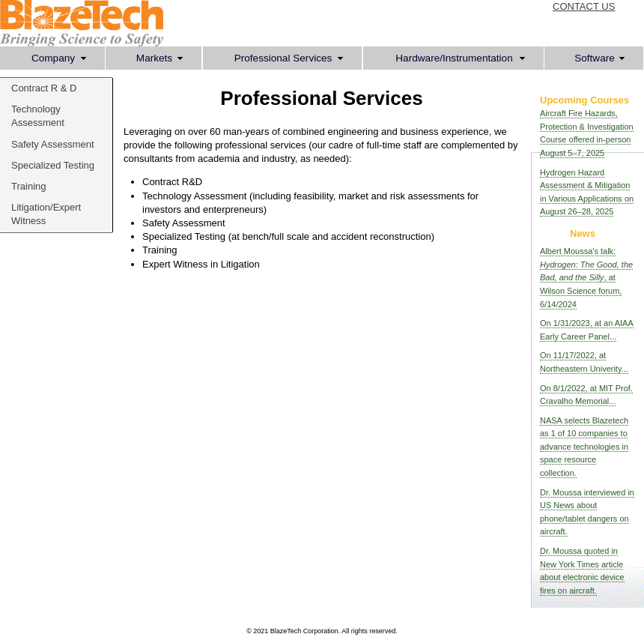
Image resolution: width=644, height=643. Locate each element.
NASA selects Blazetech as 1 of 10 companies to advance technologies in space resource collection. (584, 446)
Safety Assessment (52, 144)
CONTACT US (584, 6)
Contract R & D (43, 88)
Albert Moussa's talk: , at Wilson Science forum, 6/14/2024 (586, 277)
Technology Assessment (37, 115)
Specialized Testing (52, 165)
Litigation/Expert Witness (46, 214)
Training (28, 186)
